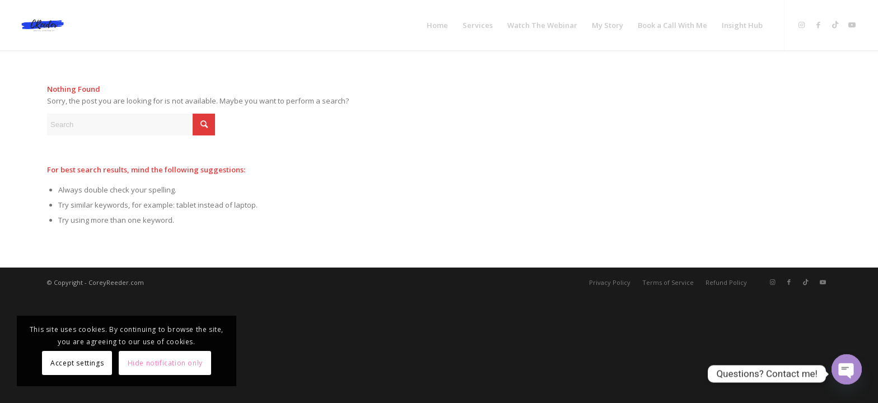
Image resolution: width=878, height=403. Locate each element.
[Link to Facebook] (818, 24)
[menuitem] (437, 25)
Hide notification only (165, 363)
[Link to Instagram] (801, 24)
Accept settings (77, 363)
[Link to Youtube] (852, 24)
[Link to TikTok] (835, 24)
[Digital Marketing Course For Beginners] (42, 25)
